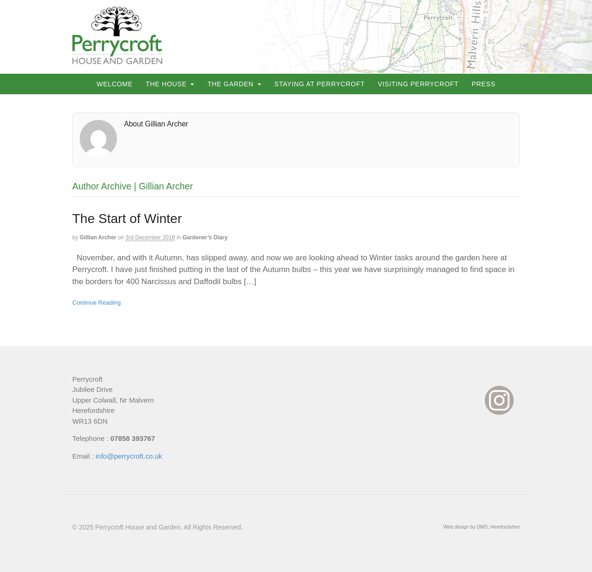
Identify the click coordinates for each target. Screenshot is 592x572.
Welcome (114, 84)
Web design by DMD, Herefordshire (481, 527)
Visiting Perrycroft (418, 84)
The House (166, 84)
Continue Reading (96, 302)
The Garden (230, 84)
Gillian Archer (98, 237)
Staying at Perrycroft (320, 84)
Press (484, 84)
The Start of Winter (127, 218)
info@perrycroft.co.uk (129, 456)
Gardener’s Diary (204, 237)
